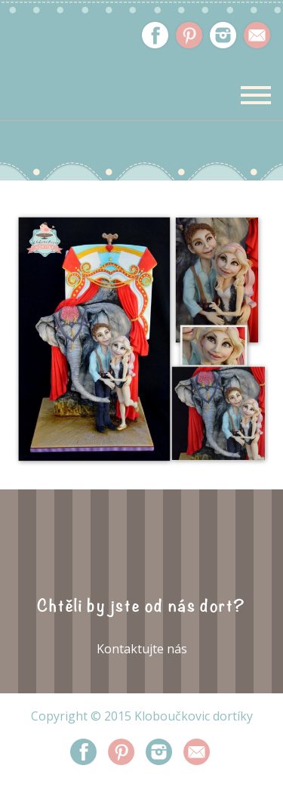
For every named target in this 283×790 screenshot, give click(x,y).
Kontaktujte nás (142, 648)
